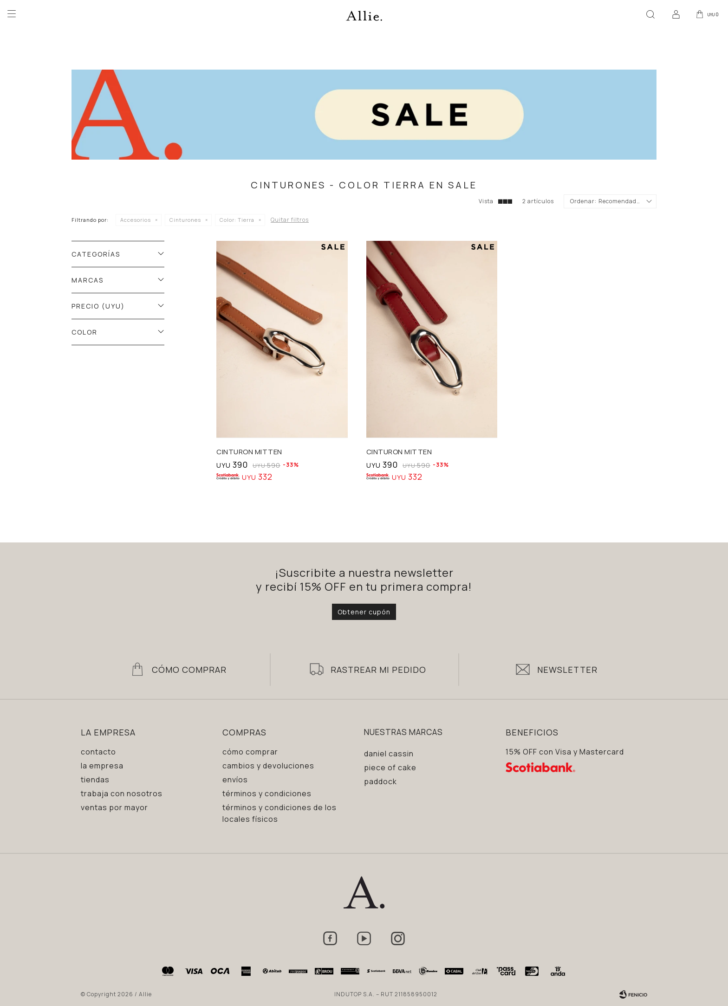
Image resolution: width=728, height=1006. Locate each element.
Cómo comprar (250, 752)
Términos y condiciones (267, 793)
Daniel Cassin (389, 753)
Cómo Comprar (189, 669)
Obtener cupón (364, 611)
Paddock (380, 781)
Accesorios (135, 219)
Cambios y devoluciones (268, 766)
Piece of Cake (390, 767)
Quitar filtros (290, 220)
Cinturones (185, 219)
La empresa (102, 766)
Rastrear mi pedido (378, 669)
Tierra (237, 219)
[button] (648, 14)
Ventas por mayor (114, 807)
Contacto (98, 752)
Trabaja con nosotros (121, 793)
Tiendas (95, 779)
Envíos (235, 779)
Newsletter (567, 669)
